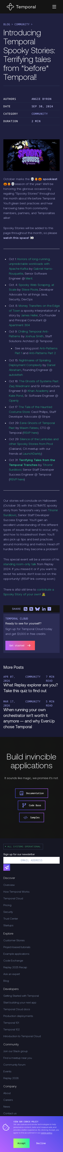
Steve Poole (30, 289)
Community (22, 24)
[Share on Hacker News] (49, 609)
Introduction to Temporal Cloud (22, 1036)
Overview (9, 885)
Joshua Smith (34, 336)
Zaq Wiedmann (19, 386)
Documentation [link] (31, 793)
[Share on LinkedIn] (44, 609)
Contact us (10, 1113)
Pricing (7, 905)
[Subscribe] (6, 867)
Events (7, 1071)
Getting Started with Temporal (21, 996)
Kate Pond (16, 396)
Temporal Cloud (13, 898)
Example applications (16, 954)
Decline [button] (41, 1143)
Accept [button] (21, 1143)
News (6, 1107)
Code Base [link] (31, 805)
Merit (29, 278)
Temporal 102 (11, 1029)
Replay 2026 (11, 1078)
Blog (6, 24)
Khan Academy (38, 391)
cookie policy (46, 1133)
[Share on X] (31, 609)
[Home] (21, 6)
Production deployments (18, 1016)
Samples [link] (32, 817)
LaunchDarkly (32, 453)
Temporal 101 (11, 1023)
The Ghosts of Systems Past (38, 381)
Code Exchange (13, 960)
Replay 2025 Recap (15, 967)
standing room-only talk (19, 564)
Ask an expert (11, 974)
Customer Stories (14, 940)
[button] (54, 6)
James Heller (29, 315)
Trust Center (10, 919)
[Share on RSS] (25, 609)
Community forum (14, 1065)
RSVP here (30, 433)
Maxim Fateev (29, 428)
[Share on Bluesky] (37, 609)
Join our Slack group (15, 1051)
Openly (14, 400)
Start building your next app (19, 1002)
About (7, 1093)
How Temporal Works (16, 892)
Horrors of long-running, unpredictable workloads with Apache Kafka (29, 264)
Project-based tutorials (16, 947)
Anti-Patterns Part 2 (42, 353)
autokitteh (16, 375)
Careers (8, 1100)
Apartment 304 (19, 325)
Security (8, 912)
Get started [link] (20, 645)
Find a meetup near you (17, 1058)
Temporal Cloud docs (16, 1009)
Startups (8, 925)
